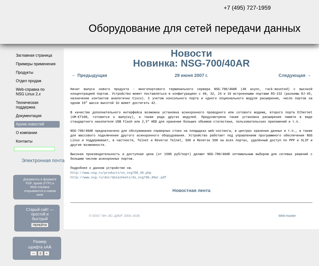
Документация (28, 116)
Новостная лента (191, 190)
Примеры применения (35, 64)
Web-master (287, 215)
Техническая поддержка (27, 104)
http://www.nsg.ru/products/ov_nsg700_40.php (110, 172)
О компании (26, 132)
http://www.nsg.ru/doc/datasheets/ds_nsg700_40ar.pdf (118, 177)
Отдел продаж (28, 81)
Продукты (24, 72)
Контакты (24, 141)
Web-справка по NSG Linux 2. (30, 91)
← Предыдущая (88, 75)
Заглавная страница (34, 55)
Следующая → (295, 75)
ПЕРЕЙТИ (40, 225)
